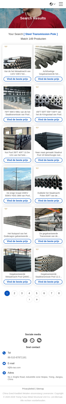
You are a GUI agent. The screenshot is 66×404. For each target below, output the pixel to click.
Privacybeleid (28, 389)
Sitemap (40, 389)
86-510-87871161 (17, 357)
